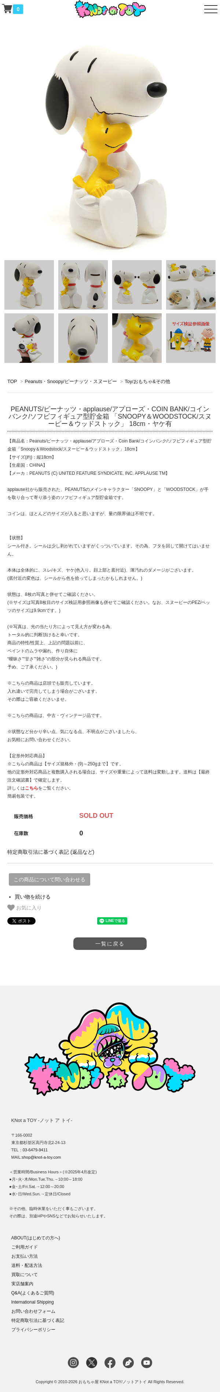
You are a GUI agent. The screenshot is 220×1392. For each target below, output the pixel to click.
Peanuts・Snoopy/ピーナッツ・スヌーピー (71, 381)
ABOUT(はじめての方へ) (35, 1237)
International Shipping (32, 1302)
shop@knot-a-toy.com (41, 1157)
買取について (24, 1274)
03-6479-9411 (35, 1150)
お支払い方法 (24, 1256)
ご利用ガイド (24, 1247)
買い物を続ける (33, 897)
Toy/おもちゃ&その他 (147, 381)
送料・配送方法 (26, 1265)
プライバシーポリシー (33, 1329)
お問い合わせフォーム (33, 1311)
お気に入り (24, 907)
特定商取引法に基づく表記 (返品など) (50, 852)
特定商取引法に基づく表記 (37, 1320)
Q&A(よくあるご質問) (32, 1293)
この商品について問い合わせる (49, 879)
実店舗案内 (22, 1283)
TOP (12, 381)
